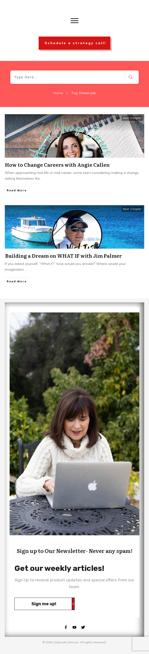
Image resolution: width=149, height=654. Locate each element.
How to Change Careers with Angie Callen (57, 164)
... (42, 178)
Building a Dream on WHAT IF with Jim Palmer (63, 255)
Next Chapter (132, 118)
